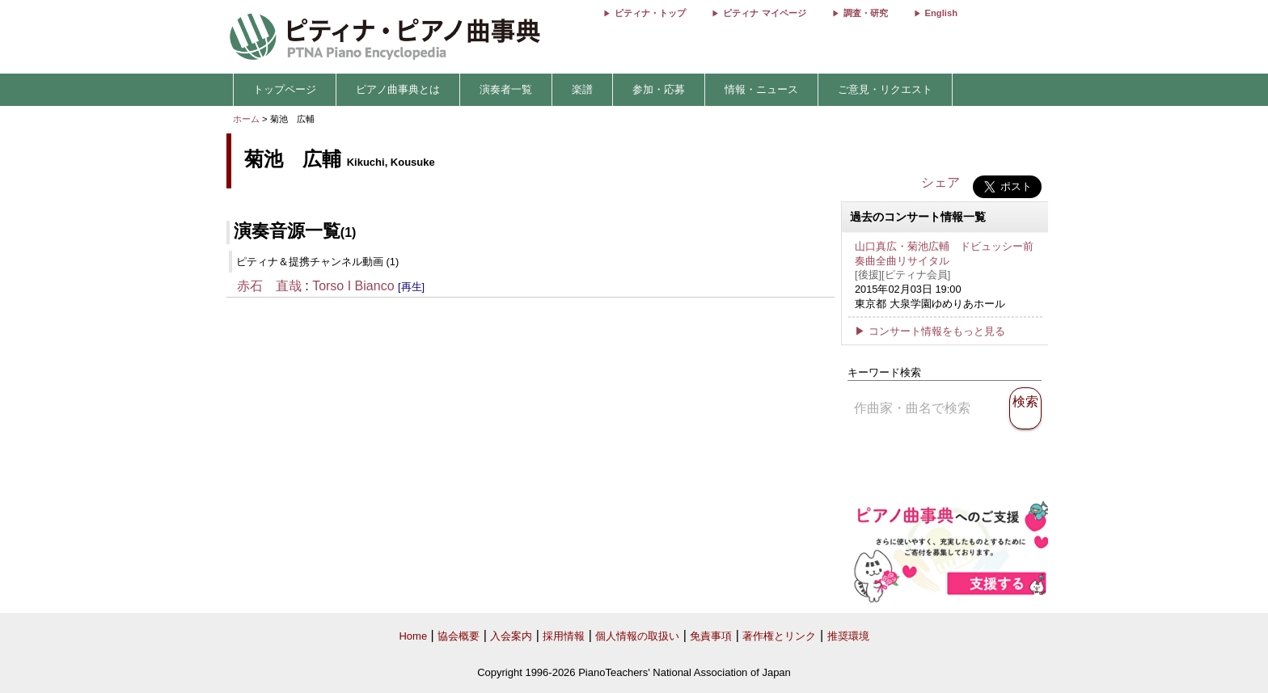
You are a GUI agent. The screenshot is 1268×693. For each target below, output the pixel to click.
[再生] (411, 287)
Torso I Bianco (353, 286)
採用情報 (564, 636)
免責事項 (711, 636)
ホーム (246, 119)
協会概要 (458, 636)
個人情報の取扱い (637, 636)
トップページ (284, 89)
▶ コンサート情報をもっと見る (930, 331)
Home (413, 636)
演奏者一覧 (506, 89)
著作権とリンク (779, 636)
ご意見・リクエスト (885, 89)
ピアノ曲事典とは (398, 89)
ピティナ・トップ (650, 13)
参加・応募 (658, 89)
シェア (940, 182)
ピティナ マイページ (764, 13)
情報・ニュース (761, 89)
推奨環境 (848, 636)
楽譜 (582, 89)
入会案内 (511, 636)
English (941, 13)
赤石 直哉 (269, 286)
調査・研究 (865, 13)
